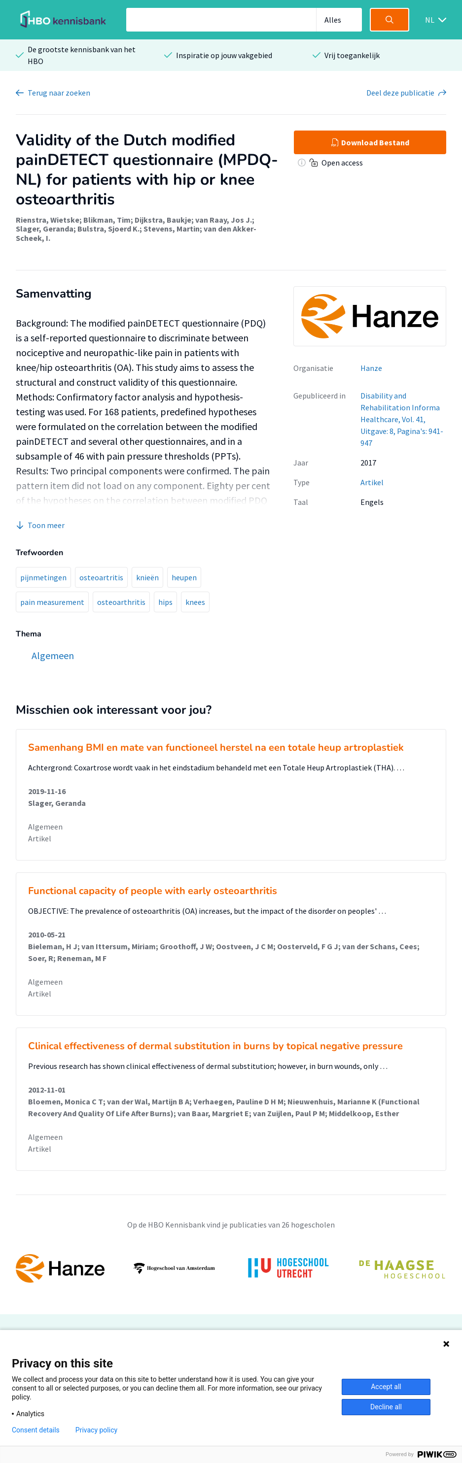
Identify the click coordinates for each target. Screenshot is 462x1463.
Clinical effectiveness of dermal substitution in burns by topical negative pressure (215, 1046)
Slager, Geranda (44, 228)
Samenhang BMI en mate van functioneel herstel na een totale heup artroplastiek (216, 747)
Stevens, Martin (171, 228)
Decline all (386, 1407)
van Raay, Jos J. (223, 220)
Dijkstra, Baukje (163, 220)
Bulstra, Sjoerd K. (108, 228)
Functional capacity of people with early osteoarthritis (152, 891)
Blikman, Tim (107, 220)
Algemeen (45, 826)
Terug (59, 92)
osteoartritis (101, 577)
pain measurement (52, 602)
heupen (184, 577)
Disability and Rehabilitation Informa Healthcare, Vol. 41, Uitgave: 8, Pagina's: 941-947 (401, 419)
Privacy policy (96, 1430)
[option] (231, 1268)
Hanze (371, 368)
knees (195, 602)
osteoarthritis (121, 602)
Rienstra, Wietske (47, 220)
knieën (147, 577)
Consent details (36, 1430)
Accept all (386, 1387)
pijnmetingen (43, 577)
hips (165, 602)
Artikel (372, 482)
